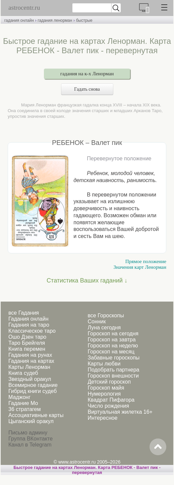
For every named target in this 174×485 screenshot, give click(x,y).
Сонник (97, 321)
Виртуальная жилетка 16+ (120, 412)
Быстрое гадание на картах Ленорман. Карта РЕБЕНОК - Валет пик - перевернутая (87, 470)
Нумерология (104, 394)
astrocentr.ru (24, 7)
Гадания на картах (31, 361)
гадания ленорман (55, 20)
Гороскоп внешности (113, 376)
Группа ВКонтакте (30, 438)
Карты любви (104, 364)
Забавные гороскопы (113, 357)
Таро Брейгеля (26, 343)
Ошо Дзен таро (27, 337)
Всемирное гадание (33, 385)
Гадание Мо (23, 403)
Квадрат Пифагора (111, 400)
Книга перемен (26, 349)
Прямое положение (145, 261)
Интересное (102, 418)
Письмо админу (27, 432)
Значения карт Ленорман (140, 267)
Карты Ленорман (29, 367)
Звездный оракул (29, 379)
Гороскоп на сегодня (113, 333)
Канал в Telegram (29, 445)
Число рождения (108, 406)
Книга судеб (23, 373)
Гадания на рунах (30, 355)
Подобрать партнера (113, 370)
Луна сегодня (104, 327)
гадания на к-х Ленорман (87, 73)
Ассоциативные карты (35, 415)
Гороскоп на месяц (111, 351)
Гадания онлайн (28, 319)
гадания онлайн (19, 20)
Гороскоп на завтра (111, 339)
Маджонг (19, 397)
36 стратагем (24, 409)
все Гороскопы (106, 315)
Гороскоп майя (106, 388)
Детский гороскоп (109, 382)
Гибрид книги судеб (32, 391)
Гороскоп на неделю (113, 345)
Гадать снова (87, 89)
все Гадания (23, 313)
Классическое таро (32, 331)
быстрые (84, 20)
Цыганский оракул (31, 421)
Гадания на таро (28, 325)
